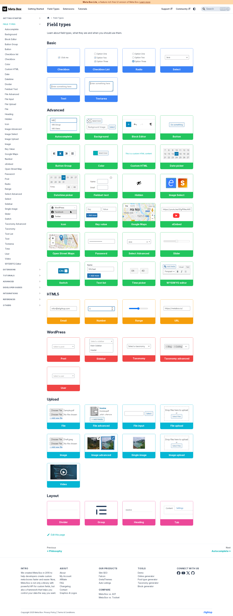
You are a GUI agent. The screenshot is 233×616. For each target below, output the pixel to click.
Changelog (65, 586)
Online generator (146, 576)
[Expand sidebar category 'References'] (40, 299)
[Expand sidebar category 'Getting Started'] (40, 18)
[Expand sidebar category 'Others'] (40, 305)
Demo (141, 572)
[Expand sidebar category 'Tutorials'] (40, 275)
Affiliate (63, 579)
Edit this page (56, 534)
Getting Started (36, 9)
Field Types (53, 9)
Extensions (68, 9)
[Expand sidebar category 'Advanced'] (40, 281)
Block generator (146, 586)
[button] (22, 293)
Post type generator (148, 579)
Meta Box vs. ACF (107, 594)
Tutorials (82, 9)
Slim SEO (103, 572)
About (63, 572)
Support (166, 9)
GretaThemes (105, 579)
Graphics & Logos (68, 593)
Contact (63, 589)
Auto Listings (105, 583)
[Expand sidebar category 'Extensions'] (40, 269)
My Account (65, 576)
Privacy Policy (50, 612)
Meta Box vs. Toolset (109, 597)
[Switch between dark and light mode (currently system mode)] (194, 9)
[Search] (216, 9)
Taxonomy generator (148, 583)
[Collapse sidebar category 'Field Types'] (40, 24)
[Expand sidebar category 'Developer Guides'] (40, 287)
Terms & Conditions (66, 612)
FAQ (62, 583)
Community (183, 9)
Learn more (145, 2)
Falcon (102, 576)
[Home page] (48, 18)
